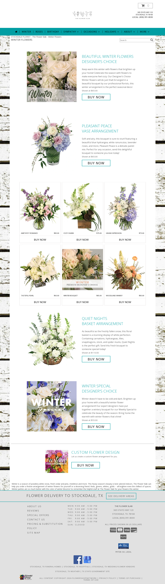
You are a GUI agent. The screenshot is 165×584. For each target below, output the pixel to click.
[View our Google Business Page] (87, 563)
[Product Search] (134, 40)
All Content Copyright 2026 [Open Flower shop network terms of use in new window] (56, 578)
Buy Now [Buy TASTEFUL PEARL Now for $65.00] (40, 302)
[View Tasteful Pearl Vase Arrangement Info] (40, 269)
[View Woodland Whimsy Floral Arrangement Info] (125, 269)
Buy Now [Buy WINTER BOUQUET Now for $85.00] (82, 302)
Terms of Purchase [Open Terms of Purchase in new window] (130, 578)
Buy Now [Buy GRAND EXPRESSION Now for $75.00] (125, 239)
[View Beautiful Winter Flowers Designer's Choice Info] (54, 76)
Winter (26, 31)
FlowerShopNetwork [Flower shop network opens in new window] (84, 578)
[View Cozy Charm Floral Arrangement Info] (82, 207)
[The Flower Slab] (82, 15)
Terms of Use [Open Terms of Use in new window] (91, 580)
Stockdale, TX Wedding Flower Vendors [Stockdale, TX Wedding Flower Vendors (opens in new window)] (113, 566)
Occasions (92, 31)
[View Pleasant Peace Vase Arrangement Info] (54, 144)
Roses (39, 31)
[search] (152, 39)
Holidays (112, 31)
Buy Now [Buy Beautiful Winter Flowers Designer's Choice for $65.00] (96, 97)
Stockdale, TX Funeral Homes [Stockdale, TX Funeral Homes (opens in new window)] (45, 566)
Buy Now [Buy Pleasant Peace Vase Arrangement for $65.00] (96, 163)
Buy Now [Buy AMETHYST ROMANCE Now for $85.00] (40, 239)
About (129, 31)
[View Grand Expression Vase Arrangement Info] (125, 207)
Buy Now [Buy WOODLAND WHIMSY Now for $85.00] (125, 302)
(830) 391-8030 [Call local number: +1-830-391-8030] (146, 17)
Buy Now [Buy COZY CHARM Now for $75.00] (82, 239)
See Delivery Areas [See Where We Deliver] (121, 496)
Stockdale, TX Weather (67, 571)
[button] (145, 5)
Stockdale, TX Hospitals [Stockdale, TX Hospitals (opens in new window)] (77, 566)
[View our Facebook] (78, 563)
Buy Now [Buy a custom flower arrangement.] (85, 465)
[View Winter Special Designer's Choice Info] (54, 406)
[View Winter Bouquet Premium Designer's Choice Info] (82, 269)
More (145, 31)
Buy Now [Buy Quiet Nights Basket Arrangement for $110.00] (96, 359)
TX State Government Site (96, 571)
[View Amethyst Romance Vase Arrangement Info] (40, 207)
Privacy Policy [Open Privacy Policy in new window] (107, 578)
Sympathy (71, 31)
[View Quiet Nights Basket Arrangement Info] (54, 339)
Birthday (53, 31)
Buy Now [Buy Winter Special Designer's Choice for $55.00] (96, 426)
